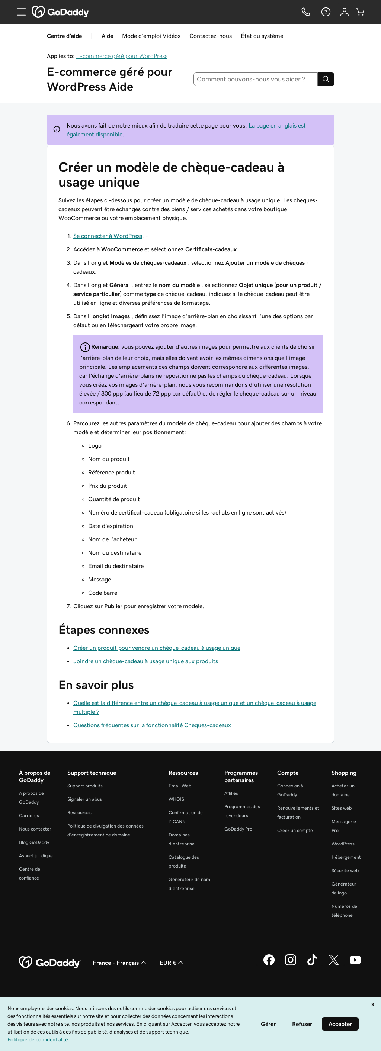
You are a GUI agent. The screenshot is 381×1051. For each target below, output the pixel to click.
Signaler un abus (84, 799)
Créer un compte (295, 830)
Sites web (342, 808)
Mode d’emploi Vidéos (151, 36)
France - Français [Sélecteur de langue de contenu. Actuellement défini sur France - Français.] (120, 962)
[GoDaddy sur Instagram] (290, 964)
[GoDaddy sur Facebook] (269, 964)
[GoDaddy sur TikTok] (312, 964)
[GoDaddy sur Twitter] (333, 964)
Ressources (79, 812)
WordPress (343, 843)
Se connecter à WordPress (107, 236)
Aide (107, 36)
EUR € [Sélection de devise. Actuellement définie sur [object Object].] (172, 962)
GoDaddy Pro (238, 828)
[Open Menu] (18, 12)
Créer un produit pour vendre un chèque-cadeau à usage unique (156, 648)
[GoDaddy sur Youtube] (355, 964)
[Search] (326, 79)
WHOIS (176, 799)
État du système (262, 36)
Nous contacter (35, 828)
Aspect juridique (36, 855)
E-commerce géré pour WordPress (121, 56)
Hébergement (346, 857)
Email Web (180, 785)
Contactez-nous (210, 36)
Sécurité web (345, 870)
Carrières (29, 815)
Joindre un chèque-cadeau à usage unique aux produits (145, 661)
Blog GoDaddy (34, 842)
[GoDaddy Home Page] (50, 962)
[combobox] (256, 79)
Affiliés (231, 793)
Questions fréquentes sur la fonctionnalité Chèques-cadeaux (152, 725)
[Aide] (325, 11)
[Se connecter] (344, 11)
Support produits (85, 785)
